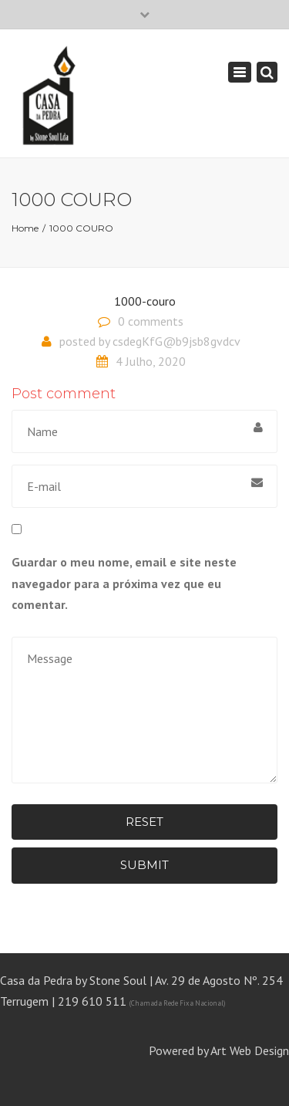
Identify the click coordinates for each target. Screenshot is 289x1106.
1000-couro (145, 301)
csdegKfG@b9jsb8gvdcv (176, 341)
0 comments (150, 321)
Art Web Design (249, 1050)
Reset (144, 821)
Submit (144, 864)
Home (25, 228)
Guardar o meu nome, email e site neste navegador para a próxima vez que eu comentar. (124, 582)
